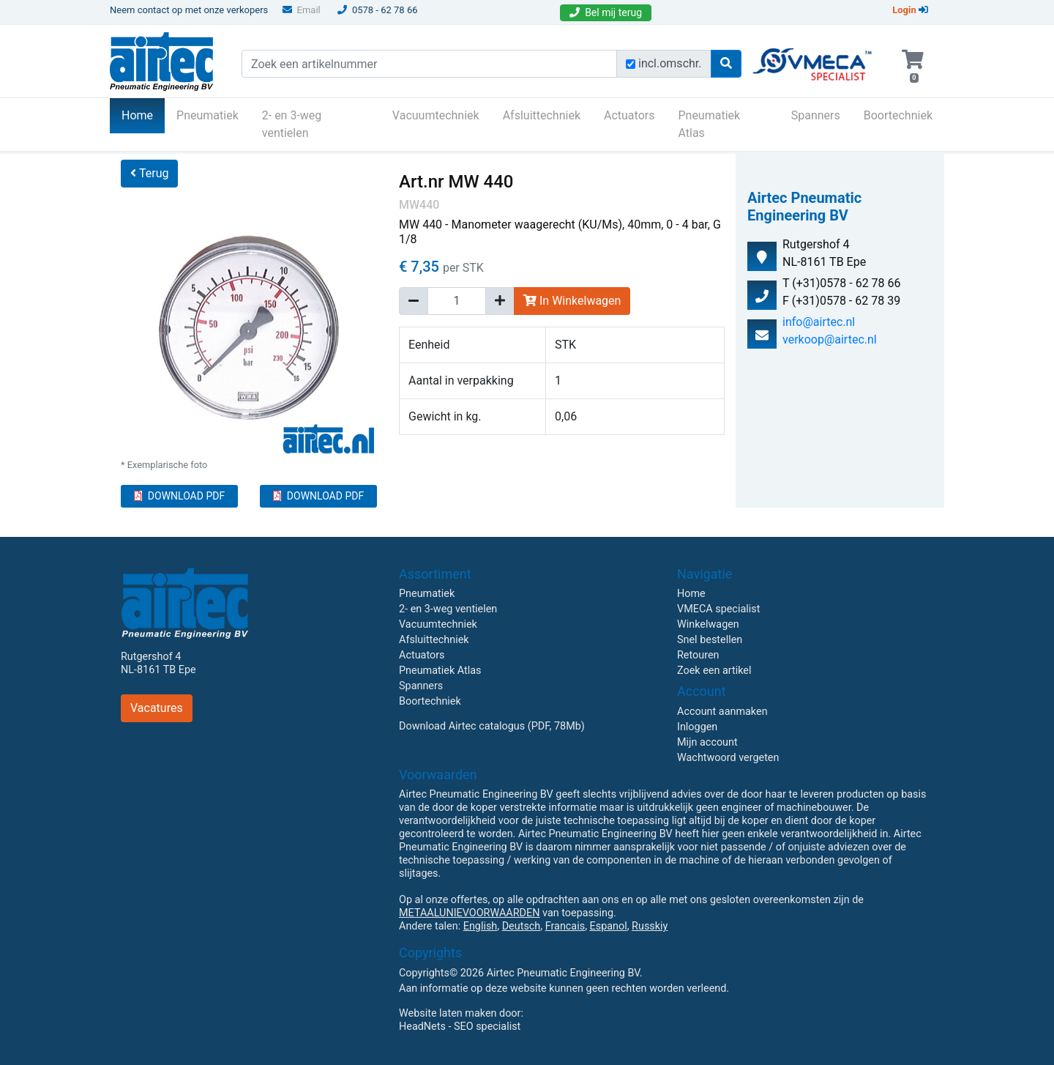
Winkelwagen (708, 624)
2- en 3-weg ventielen (292, 124)
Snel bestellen (709, 640)
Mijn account (707, 742)
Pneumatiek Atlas (709, 124)
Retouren (698, 655)
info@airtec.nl (818, 322)
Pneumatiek (207, 115)
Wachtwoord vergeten (728, 758)
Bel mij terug (605, 12)
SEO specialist (487, 1026)
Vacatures (156, 708)
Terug (149, 173)
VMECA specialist (718, 609)
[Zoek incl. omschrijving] (630, 64)
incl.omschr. (670, 63)
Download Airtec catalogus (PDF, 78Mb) (492, 726)
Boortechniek (898, 115)
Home (143, 114)
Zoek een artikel (714, 670)
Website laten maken (447, 1013)
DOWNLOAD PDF (179, 496)
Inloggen (697, 727)
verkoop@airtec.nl (829, 339)
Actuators (629, 115)
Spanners (815, 115)
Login (910, 9)
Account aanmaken (722, 711)
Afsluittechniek (541, 115)
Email (302, 9)
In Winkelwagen (572, 301)
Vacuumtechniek (435, 115)
